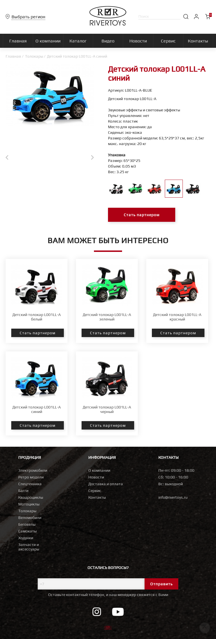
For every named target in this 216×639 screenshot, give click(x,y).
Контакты (97, 497)
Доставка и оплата (105, 484)
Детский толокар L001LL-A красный (177, 316)
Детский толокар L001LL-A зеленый (107, 316)
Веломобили (29, 517)
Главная (13, 56)
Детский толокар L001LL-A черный (107, 409)
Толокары (34, 56)
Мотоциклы (28, 504)
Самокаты (27, 531)
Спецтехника (30, 484)
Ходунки (25, 538)
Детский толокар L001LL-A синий (36, 409)
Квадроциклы (30, 497)
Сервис (94, 490)
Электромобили (32, 470)
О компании (99, 470)
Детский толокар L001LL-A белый (36, 316)
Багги (23, 490)
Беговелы (26, 524)
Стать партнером (141, 215)
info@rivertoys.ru (173, 497)
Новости (96, 477)
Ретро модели (31, 477)
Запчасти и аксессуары (28, 546)
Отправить (161, 584)
